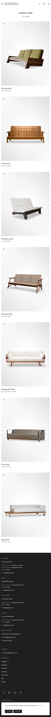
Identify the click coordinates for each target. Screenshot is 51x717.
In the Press (4, 675)
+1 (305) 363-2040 (7, 581)
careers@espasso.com (10, 653)
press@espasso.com (10, 637)
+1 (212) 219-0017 (6, 562)
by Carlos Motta (6, 90)
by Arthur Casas (6, 467)
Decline (17, 711)
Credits (3, 682)
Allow (9, 711)
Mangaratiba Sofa (8, 389)
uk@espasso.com (9, 625)
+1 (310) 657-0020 (7, 599)
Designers (4, 665)
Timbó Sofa (5, 164)
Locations (4, 671)
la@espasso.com (8, 608)
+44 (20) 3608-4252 (7, 616)
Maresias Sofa (6, 314)
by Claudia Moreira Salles (8, 391)
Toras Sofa (5, 465)
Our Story (4, 668)
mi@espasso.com (9, 590)
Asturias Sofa (6, 88)
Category (4, 661)
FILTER (27, 17)
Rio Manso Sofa (7, 239)
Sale (2, 678)
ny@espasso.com (9, 573)
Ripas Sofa (5, 540)
